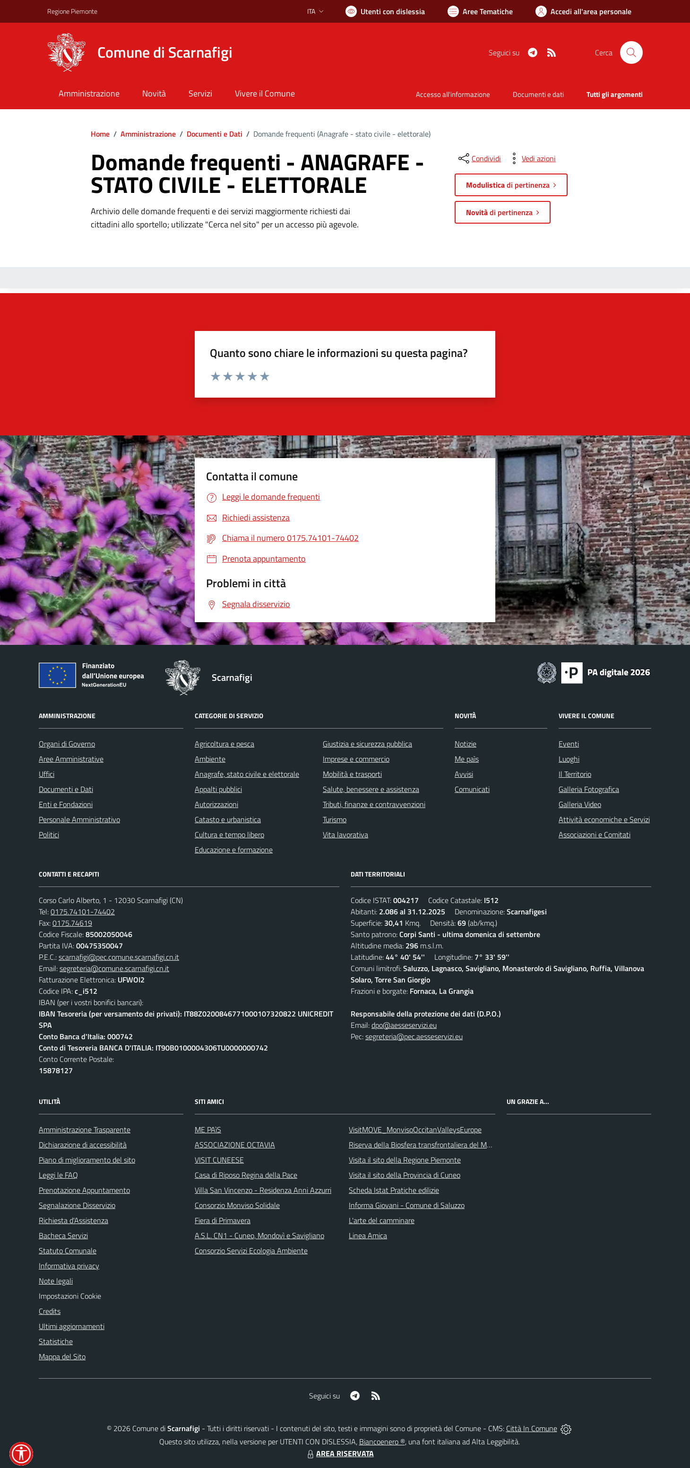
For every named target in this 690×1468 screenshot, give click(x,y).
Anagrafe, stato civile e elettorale (247, 774)
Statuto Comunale (67, 1250)
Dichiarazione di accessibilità (83, 1144)
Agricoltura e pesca (224, 743)
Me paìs (467, 758)
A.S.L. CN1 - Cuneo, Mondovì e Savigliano (259, 1235)
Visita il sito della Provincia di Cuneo (404, 1175)
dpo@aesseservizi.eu (404, 1025)
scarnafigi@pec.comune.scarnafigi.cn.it (119, 957)
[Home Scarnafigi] (140, 52)
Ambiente (210, 758)
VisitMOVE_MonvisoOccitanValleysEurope (415, 1129)
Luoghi (569, 758)
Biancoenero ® (382, 1441)
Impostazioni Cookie (70, 1296)
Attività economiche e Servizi (604, 819)
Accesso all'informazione (453, 94)
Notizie (465, 743)
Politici (49, 834)
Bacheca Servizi (63, 1235)
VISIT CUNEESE (219, 1159)
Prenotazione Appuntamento (84, 1190)
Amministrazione (148, 133)
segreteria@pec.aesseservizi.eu (414, 1036)
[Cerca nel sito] (631, 52)
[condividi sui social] (479, 158)
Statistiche (56, 1341)
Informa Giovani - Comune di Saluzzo (407, 1205)
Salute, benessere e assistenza (371, 789)
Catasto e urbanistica (228, 819)
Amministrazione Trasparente (84, 1129)
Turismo (334, 819)
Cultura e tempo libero (229, 834)
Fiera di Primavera (222, 1220)
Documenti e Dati (214, 133)
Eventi (569, 743)
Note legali (56, 1280)
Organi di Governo (67, 743)
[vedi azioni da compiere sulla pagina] (531, 158)
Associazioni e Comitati (594, 834)
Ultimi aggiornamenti (71, 1326)
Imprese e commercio (356, 758)
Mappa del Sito (62, 1356)
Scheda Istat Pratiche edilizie (394, 1190)
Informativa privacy (69, 1265)
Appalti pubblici (218, 789)
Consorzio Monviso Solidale (237, 1205)
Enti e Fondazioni (66, 804)
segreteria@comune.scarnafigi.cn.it (114, 968)
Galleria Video (580, 804)
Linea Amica (368, 1235)
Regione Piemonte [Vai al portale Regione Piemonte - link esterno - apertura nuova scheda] (72, 11)
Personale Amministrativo (79, 819)
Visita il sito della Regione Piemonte (405, 1159)
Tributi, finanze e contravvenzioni (374, 804)
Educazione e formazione (234, 849)
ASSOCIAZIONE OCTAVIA (235, 1144)
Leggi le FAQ (58, 1175)
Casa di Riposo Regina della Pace (246, 1175)
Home (100, 133)
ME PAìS (208, 1129)
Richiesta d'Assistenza (73, 1220)
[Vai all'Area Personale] (583, 11)
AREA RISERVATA (339, 1453)
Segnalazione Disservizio (77, 1205)
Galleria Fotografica (589, 789)
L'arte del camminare (381, 1220)
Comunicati (472, 789)
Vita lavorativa (345, 834)
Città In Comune (531, 1428)
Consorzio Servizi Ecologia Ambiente (251, 1250)
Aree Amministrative (71, 758)
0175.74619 (72, 923)
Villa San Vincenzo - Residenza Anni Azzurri (263, 1190)
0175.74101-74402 (83, 911)
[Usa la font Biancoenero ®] (385, 11)
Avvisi (464, 774)
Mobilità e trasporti (352, 774)
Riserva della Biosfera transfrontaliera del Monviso (428, 1144)
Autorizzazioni (216, 804)
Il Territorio (575, 774)
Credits (49, 1311)
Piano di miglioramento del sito (87, 1159)
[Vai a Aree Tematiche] (480, 11)
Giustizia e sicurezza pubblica (367, 743)
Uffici (46, 774)
